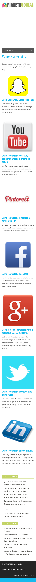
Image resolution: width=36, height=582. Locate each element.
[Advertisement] (18, 29)
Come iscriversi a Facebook (15, 274)
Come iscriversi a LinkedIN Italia (17, 450)
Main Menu (9, 50)
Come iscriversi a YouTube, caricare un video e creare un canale (16, 158)
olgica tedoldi (8, 551)
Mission (16, 575)
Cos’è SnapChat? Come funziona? (18, 99)
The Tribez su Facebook (19, 535)
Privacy (31, 575)
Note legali (24, 575)
